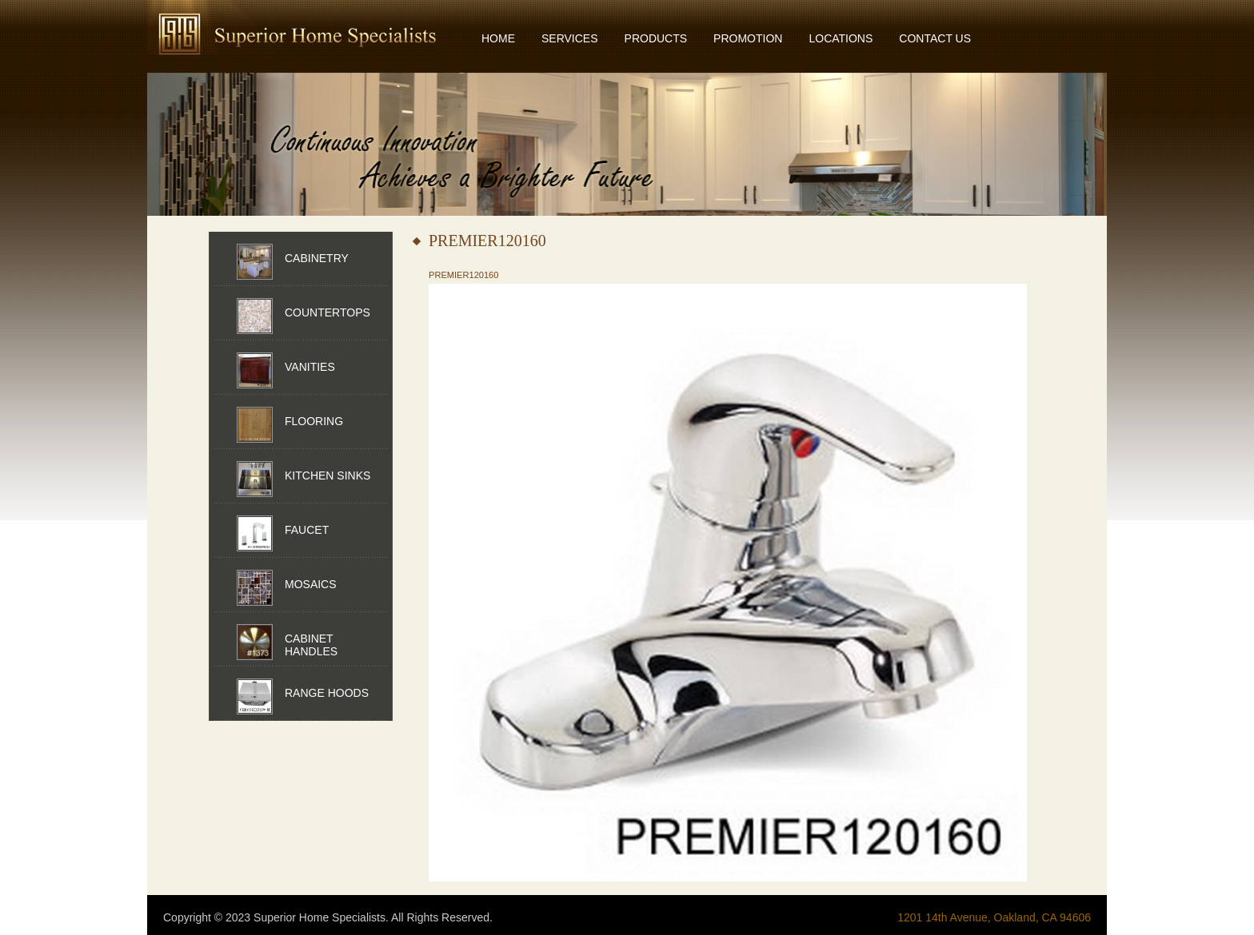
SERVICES (569, 38)
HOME (498, 38)
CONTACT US (935, 38)
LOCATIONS (841, 38)
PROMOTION (747, 38)
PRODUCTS (656, 38)
